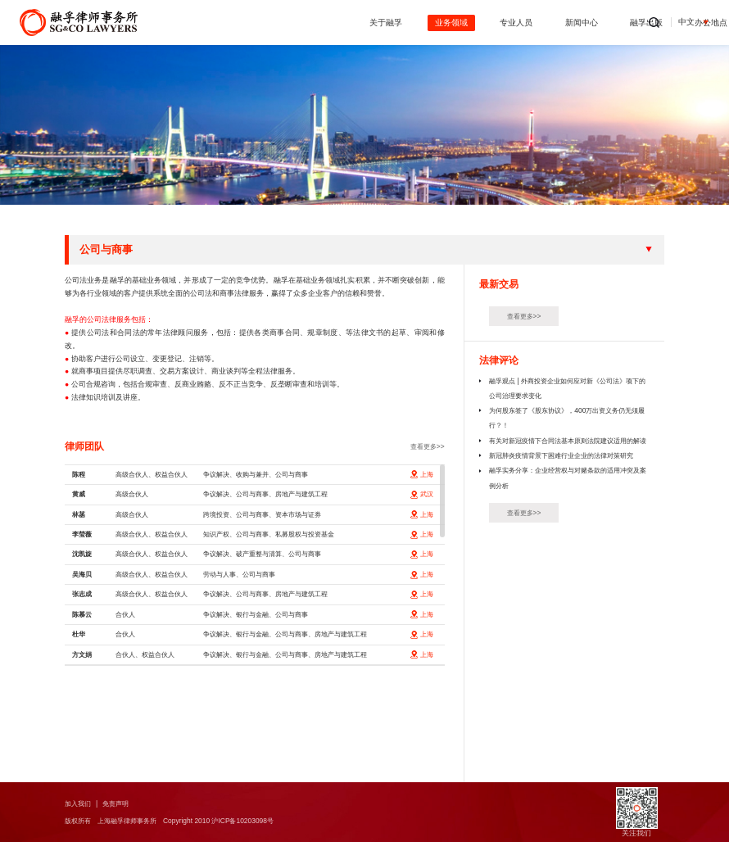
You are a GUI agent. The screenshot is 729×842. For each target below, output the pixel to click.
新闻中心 (475, 22)
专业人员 (409, 22)
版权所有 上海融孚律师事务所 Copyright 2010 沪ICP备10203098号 (177, 821)
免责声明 (120, 803)
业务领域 (344, 22)
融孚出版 (539, 22)
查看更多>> (426, 446)
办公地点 (605, 22)
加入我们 (79, 803)
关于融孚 (279, 22)
